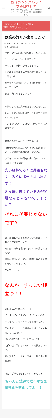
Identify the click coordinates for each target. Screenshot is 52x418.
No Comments (12, 47)
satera (9, 43)
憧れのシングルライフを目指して (26, 4)
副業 (33, 43)
